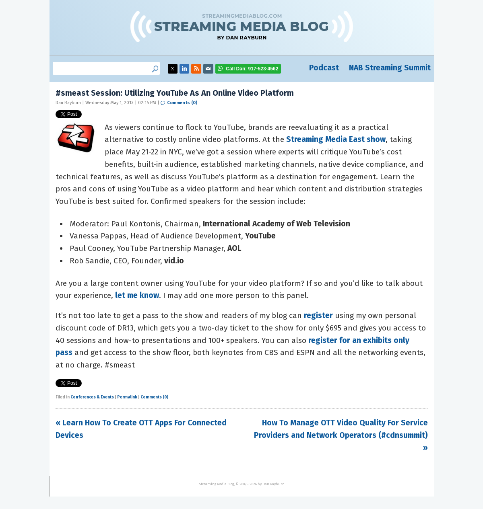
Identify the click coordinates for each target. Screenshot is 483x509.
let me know (137, 295)
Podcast (324, 67)
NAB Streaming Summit (390, 67)
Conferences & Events (92, 397)
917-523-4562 (252, 69)
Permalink (127, 397)
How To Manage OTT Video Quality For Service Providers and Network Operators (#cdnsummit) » (341, 435)
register (318, 315)
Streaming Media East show (336, 139)
